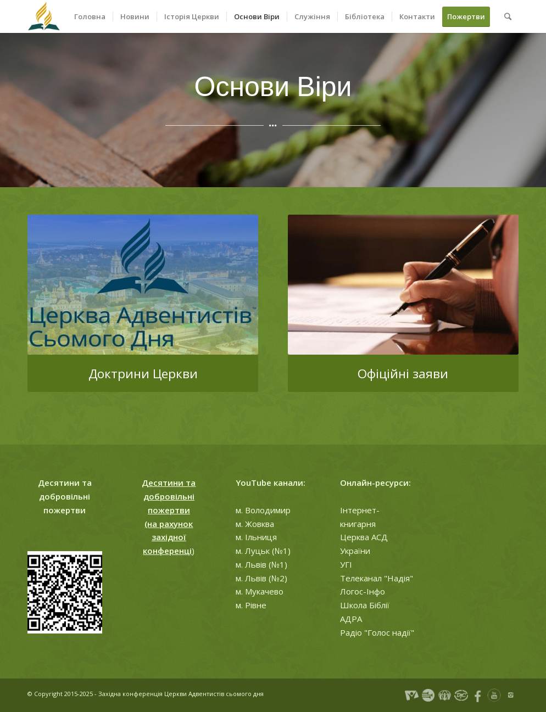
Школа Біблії (364, 604)
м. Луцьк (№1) (263, 550)
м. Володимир (263, 509)
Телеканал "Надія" (376, 578)
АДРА (351, 618)
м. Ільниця (256, 536)
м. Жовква (255, 523)
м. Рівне (251, 604)
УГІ (346, 564)
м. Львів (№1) (261, 564)
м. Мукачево (259, 591)
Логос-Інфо (362, 591)
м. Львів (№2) (261, 578)
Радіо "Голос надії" (377, 632)
